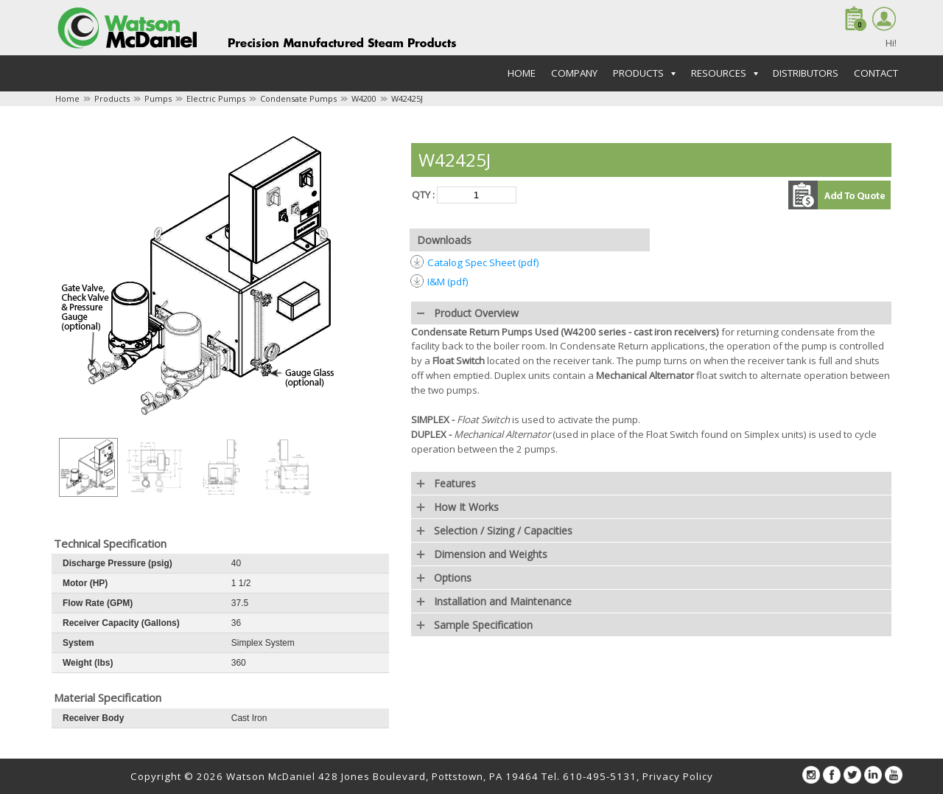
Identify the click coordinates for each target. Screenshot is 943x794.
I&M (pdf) (448, 281)
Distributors (805, 73)
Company (574, 73)
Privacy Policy (677, 776)
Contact (876, 73)
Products (112, 98)
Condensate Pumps (298, 98)
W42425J (407, 98)
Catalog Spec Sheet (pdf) (483, 262)
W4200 (363, 98)
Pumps (158, 98)
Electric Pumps (215, 98)
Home (522, 73)
